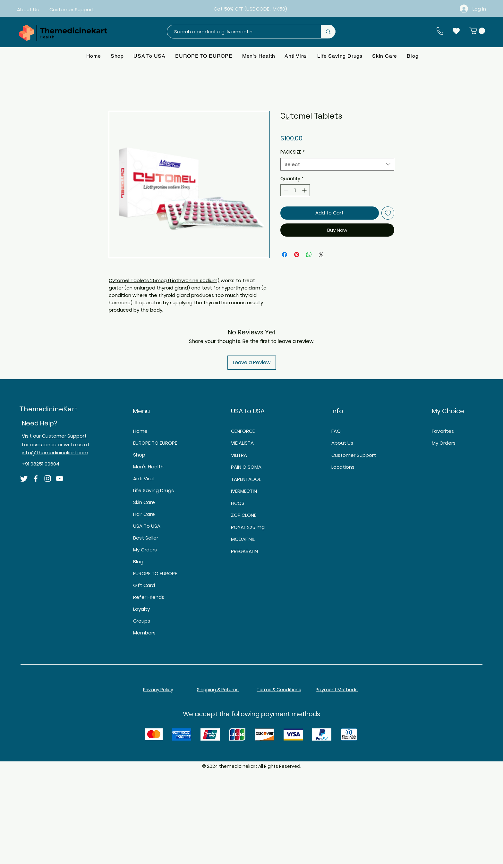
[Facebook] (35, 478)
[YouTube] (59, 478)
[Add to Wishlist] (388, 213)
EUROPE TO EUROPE (155, 443)
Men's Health (148, 466)
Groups (141, 620)
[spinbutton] (295, 190)
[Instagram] (47, 478)
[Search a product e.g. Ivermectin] (240, 31)
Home (140, 431)
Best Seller (145, 537)
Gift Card (144, 585)
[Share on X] (321, 254)
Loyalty (141, 609)
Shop (139, 454)
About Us (342, 443)
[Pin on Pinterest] (297, 254)
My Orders (145, 549)
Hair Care (144, 514)
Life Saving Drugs (153, 490)
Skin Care (144, 502)
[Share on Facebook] (284, 254)
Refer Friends (148, 597)
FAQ (336, 431)
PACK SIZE (292, 152)
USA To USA (146, 526)
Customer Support (64, 435)
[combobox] (337, 164)
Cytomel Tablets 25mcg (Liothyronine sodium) (164, 280)
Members (144, 632)
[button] (477, 31)
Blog (138, 561)
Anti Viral (143, 478)
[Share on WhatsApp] (309, 254)
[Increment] (305, 190)
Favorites (443, 431)
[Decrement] (285, 190)
